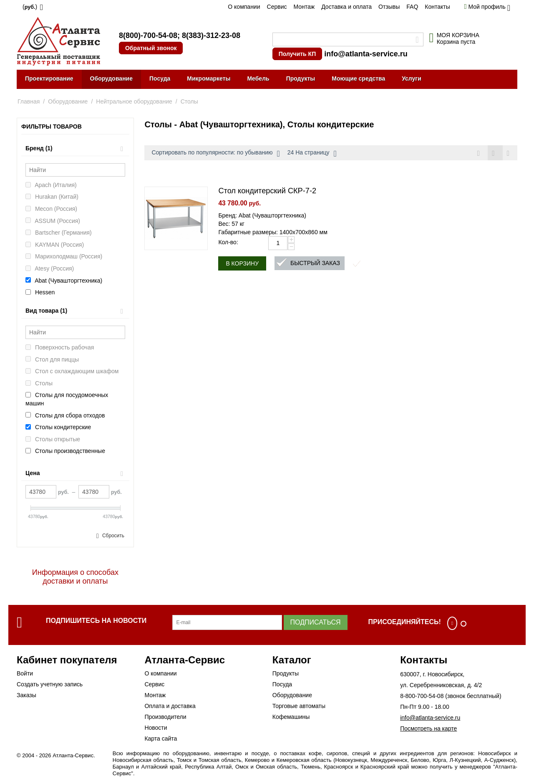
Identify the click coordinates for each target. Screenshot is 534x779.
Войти (25, 673)
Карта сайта (160, 738)
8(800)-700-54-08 (148, 35)
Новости (155, 727)
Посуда (159, 78)
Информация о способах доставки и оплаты (75, 576)
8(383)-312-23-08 (211, 35)
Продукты (300, 78)
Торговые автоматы (298, 706)
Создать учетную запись (50, 684)
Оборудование (111, 78)
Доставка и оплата (346, 6)
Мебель (258, 78)
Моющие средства (358, 78)
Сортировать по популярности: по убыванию (215, 153)
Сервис (277, 6)
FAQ (412, 6)
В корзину (242, 264)
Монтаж (304, 6)
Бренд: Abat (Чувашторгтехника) (262, 215)
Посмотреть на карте (428, 728)
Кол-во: (228, 242)
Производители (165, 716)
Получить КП (297, 54)
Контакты (437, 6)
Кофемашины (291, 716)
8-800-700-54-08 (421, 696)
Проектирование (49, 78)
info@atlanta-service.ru (366, 54)
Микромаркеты (208, 78)
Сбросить (113, 536)
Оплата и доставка (169, 706)
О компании (244, 6)
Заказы (26, 695)
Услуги (411, 78)
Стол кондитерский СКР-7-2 (267, 191)
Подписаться (315, 622)
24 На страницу (312, 153)
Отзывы (389, 6)
